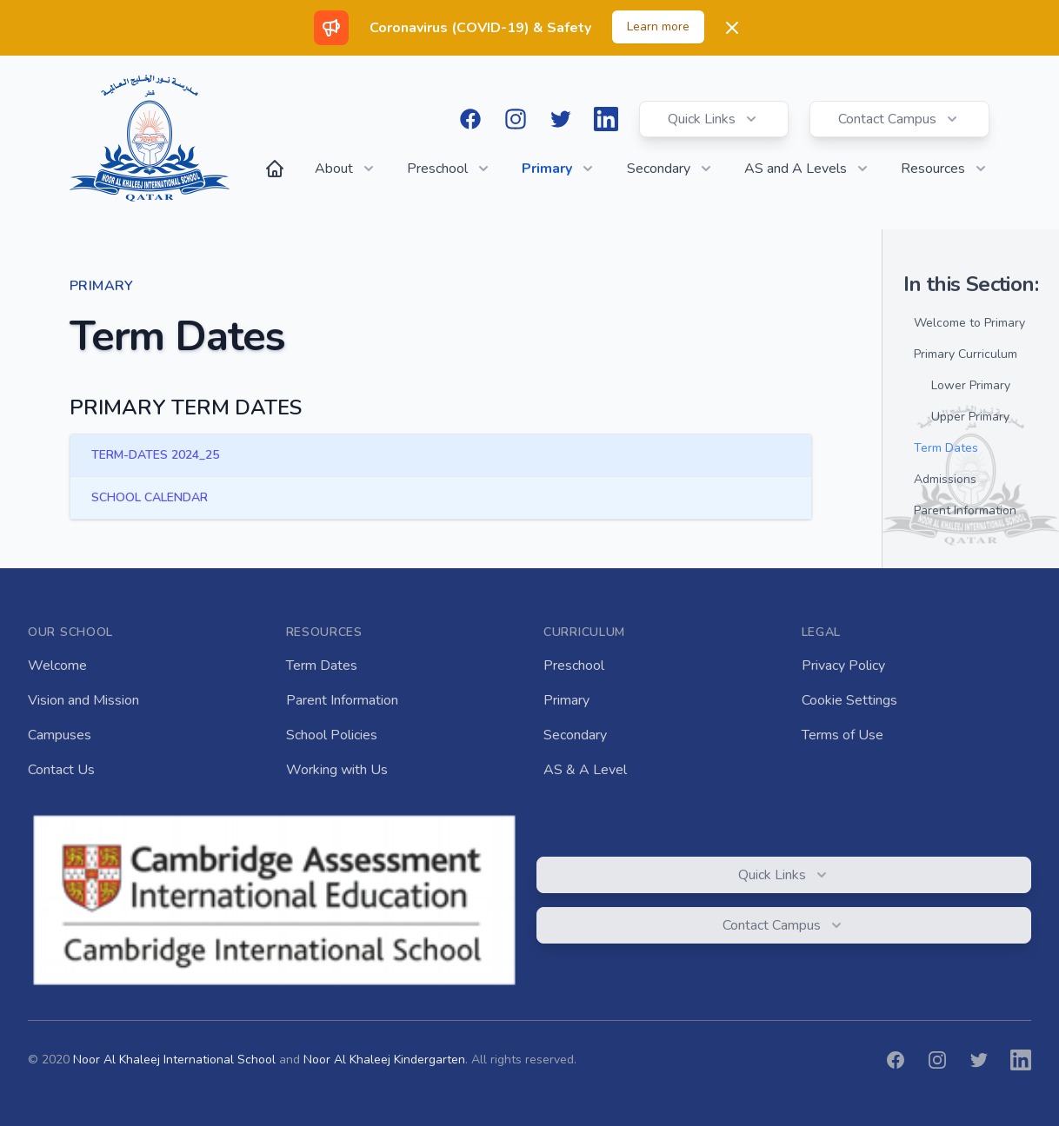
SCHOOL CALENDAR (149, 497)
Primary (566, 700)
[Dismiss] (732, 27)
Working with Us (337, 769)
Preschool (573, 665)
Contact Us (61, 769)
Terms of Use (842, 735)
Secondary (575, 735)
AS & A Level (585, 769)
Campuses (59, 735)
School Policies (331, 735)
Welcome (57, 665)
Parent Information (342, 700)
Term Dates (321, 665)
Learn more (658, 26)
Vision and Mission (83, 700)
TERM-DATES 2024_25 (155, 455)
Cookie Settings (849, 700)
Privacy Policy (843, 665)
